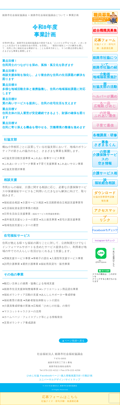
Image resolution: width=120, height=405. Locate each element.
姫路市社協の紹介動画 (105, 70)
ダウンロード (105, 197)
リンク (105, 220)
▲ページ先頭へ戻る (73, 340)
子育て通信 (105, 125)
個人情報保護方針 (71, 375)
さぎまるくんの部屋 (105, 148)
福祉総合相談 (105, 183)
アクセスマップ (105, 214)
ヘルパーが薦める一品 (104, 99)
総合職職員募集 (105, 30)
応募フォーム (105, 44)
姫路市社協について (105, 61)
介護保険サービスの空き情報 (105, 159)
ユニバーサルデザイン (51, 379)
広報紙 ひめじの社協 (105, 109)
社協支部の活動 (105, 86)
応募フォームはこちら (60, 399)
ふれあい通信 (105, 115)
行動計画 (87, 375)
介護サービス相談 (105, 176)
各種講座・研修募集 (105, 138)
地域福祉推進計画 (105, 80)
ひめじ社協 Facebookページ (43, 375)
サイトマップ (72, 379)
